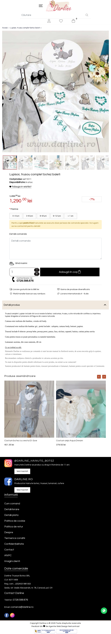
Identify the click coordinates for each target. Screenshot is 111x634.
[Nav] (99, 377)
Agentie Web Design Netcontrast (64, 627)
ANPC (8, 555)
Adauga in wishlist (20, 187)
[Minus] (36, 270)
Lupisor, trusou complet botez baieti (25, 28)
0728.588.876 (25, 281)
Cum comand (12, 504)
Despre (8, 532)
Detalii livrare (11, 509)
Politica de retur (13, 527)
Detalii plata (11, 515)
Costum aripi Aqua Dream (69, 441)
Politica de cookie (14, 521)
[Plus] (36, 274)
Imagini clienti (12, 561)
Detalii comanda (18, 234)
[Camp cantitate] (23, 272)
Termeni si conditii (14, 538)
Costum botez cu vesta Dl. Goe (20, 441)
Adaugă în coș (70, 272)
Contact (9, 550)
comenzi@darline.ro (22, 607)
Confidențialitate (14, 544)
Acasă (5, 28)
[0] (73, 21)
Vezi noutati (22, 472)
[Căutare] (87, 16)
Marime (14, 209)
